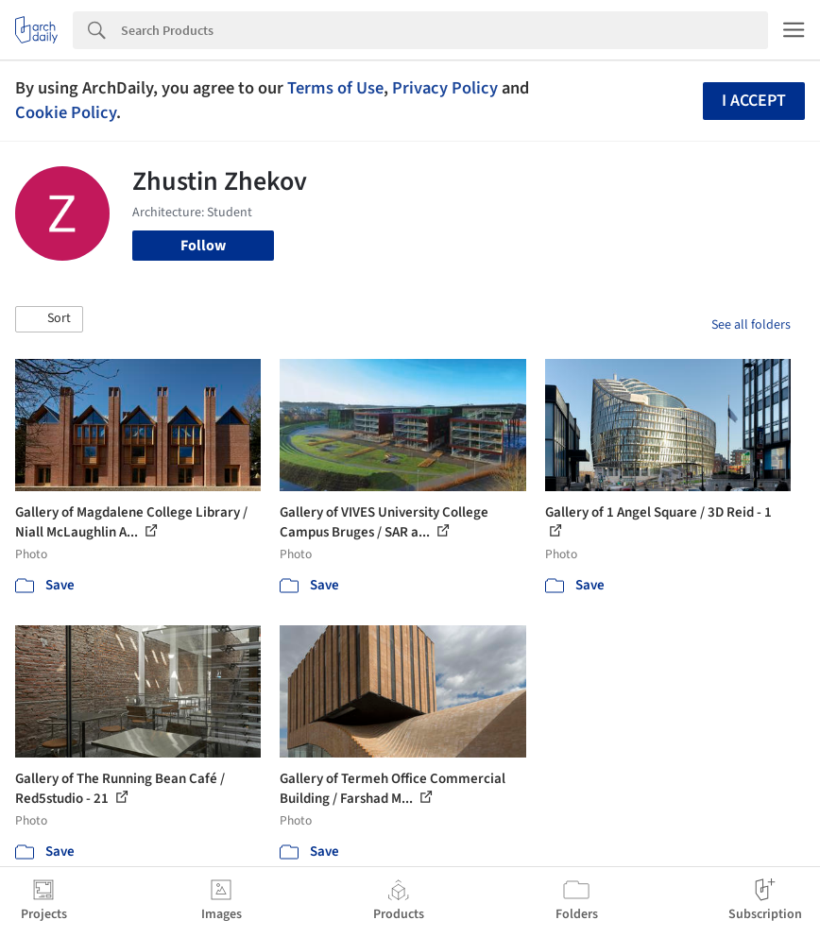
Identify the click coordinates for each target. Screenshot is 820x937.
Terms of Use (335, 88)
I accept (754, 100)
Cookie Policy (65, 112)
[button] (49, 319)
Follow (203, 245)
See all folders (751, 325)
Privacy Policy (445, 88)
